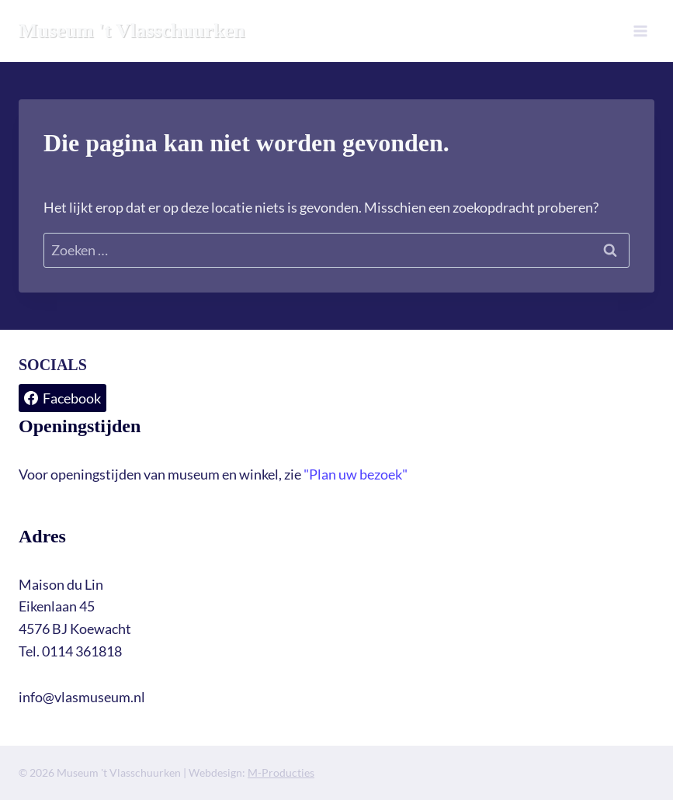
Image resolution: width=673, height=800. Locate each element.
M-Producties (281, 772)
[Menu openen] (640, 31)
